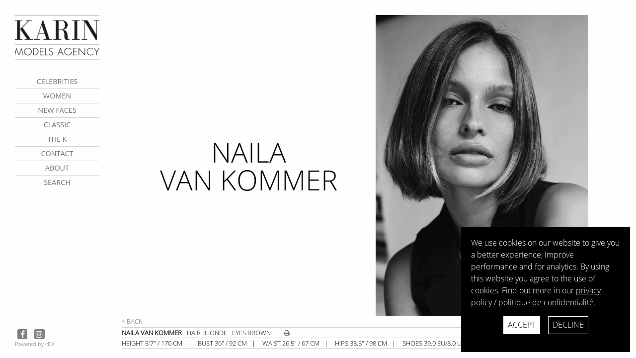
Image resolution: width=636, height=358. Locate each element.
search (57, 182)
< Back (132, 321)
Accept (522, 324)
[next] (502, 165)
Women (57, 95)
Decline (568, 324)
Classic (57, 124)
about (57, 168)
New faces (57, 110)
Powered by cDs (34, 344)
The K (57, 139)
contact (57, 153)
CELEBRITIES (57, 81)
